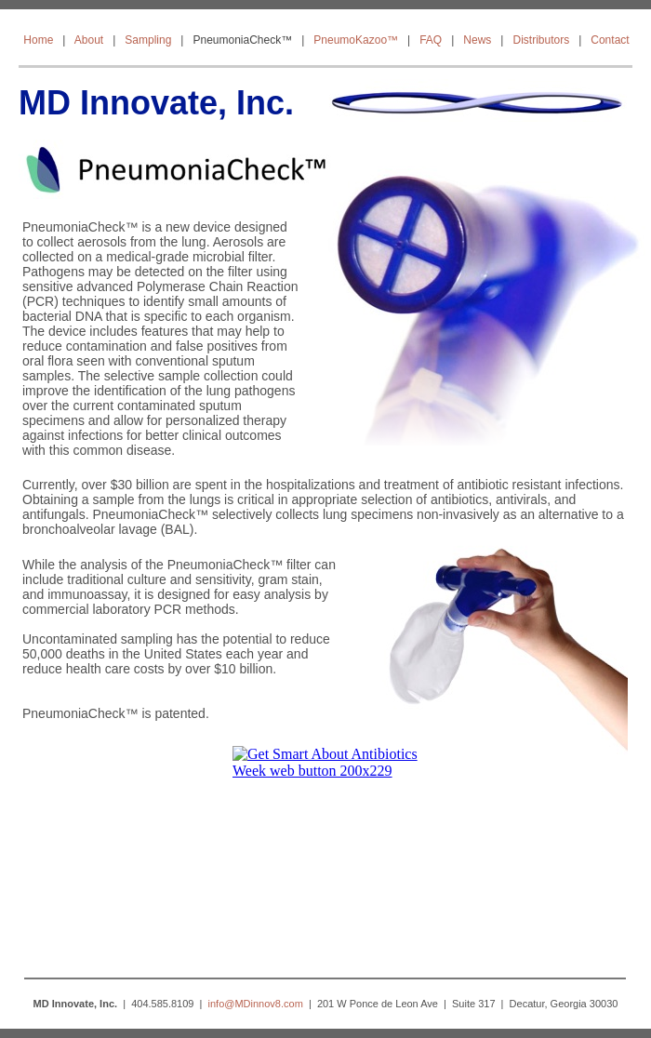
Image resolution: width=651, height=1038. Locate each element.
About (88, 40)
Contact (610, 40)
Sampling (148, 40)
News (477, 40)
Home (38, 40)
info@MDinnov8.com (255, 1003)
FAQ (430, 40)
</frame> (325, 852)
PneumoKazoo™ (355, 40)
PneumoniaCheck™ (242, 40)
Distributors (540, 40)
